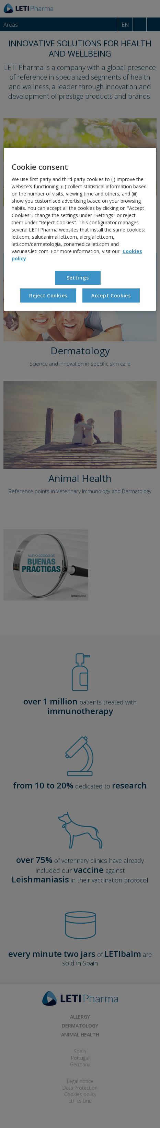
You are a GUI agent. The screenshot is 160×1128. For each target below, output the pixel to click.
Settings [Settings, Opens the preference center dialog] (78, 277)
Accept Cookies (111, 295)
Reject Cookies (48, 295)
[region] (80, 229)
